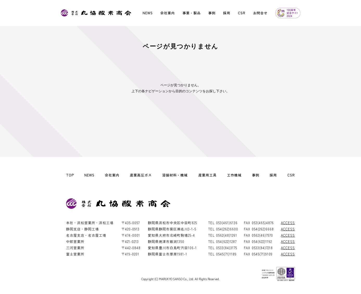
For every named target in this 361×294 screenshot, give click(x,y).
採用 (226, 12)
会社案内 (167, 12)
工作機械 (234, 175)
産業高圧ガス (141, 175)
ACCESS (288, 222)
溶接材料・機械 (175, 175)
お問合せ (260, 12)
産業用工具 (207, 175)
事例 (212, 12)
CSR (241, 12)
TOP (70, 175)
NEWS (148, 12)
